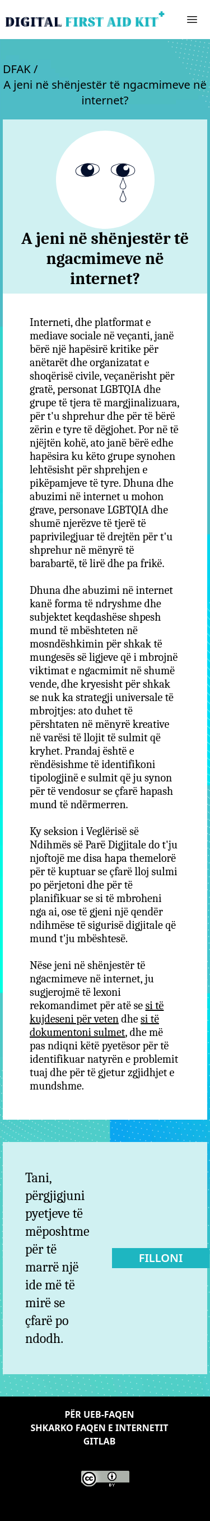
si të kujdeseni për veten (97, 1012)
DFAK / (20, 68)
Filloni (161, 1257)
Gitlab (99, 1441)
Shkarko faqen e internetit (99, 1428)
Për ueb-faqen (99, 1414)
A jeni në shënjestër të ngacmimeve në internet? (104, 92)
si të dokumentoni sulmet (94, 1026)
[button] (192, 19)
